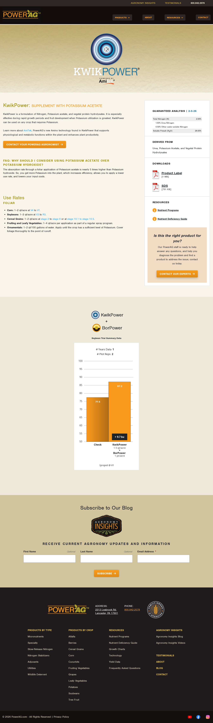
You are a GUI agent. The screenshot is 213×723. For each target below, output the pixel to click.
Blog (159, 668)
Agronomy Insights (143, 3)
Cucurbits (74, 661)
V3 (37, 214)
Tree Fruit (74, 699)
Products (121, 17)
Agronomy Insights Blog (169, 636)
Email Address (146, 551)
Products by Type (40, 630)
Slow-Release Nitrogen (40, 649)
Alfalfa (72, 636)
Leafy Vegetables (78, 680)
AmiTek (27, 130)
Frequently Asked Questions (124, 668)
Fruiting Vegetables (79, 668)
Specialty (33, 642)
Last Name (86, 551)
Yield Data (114, 661)
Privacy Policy (61, 716)
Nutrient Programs (168, 210)
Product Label (172, 173)
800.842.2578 (198, 3)
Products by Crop (81, 630)
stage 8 (57, 219)
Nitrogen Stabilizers (38, 655)
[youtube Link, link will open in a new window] (190, 717)
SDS (165, 186)
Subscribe (104, 573)
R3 (44, 214)
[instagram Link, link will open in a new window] (208, 717)
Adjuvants (33, 661)
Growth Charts (117, 649)
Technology (115, 655)
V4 (32, 210)
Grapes (72, 674)
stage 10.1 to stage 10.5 (80, 219)
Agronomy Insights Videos (170, 642)
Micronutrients (36, 636)
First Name (29, 551)
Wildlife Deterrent (37, 674)
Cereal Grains (76, 649)
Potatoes (73, 687)
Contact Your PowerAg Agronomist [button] (32, 144)
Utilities (32, 668)
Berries (72, 642)
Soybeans (74, 693)
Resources (173, 17)
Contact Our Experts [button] (175, 274)
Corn (71, 655)
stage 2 (45, 219)
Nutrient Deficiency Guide (172, 219)
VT (38, 210)
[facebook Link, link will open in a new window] (198, 717)
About (148, 17)
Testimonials (173, 3)
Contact (203, 17)
